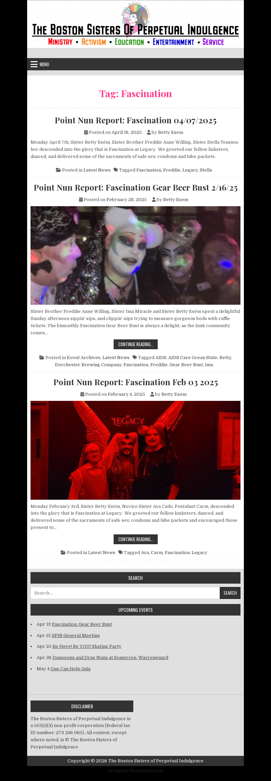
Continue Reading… (138, 344)
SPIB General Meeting (76, 635)
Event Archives (83, 357)
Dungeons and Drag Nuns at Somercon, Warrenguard (110, 657)
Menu (44, 64)
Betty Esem (170, 132)
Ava (145, 552)
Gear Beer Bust (186, 364)
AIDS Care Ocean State (192, 357)
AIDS (160, 357)
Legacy (190, 170)
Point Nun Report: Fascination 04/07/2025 (135, 120)
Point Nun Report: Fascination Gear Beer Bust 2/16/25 (135, 187)
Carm (157, 552)
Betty (225, 357)
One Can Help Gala (71, 668)
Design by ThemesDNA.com (135, 770)
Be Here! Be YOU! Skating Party (87, 646)
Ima (209, 364)
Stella (206, 170)
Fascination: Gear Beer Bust (82, 624)
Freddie (171, 170)
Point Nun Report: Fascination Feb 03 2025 (135, 381)
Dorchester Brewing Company (88, 364)
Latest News (97, 170)
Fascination (148, 170)
